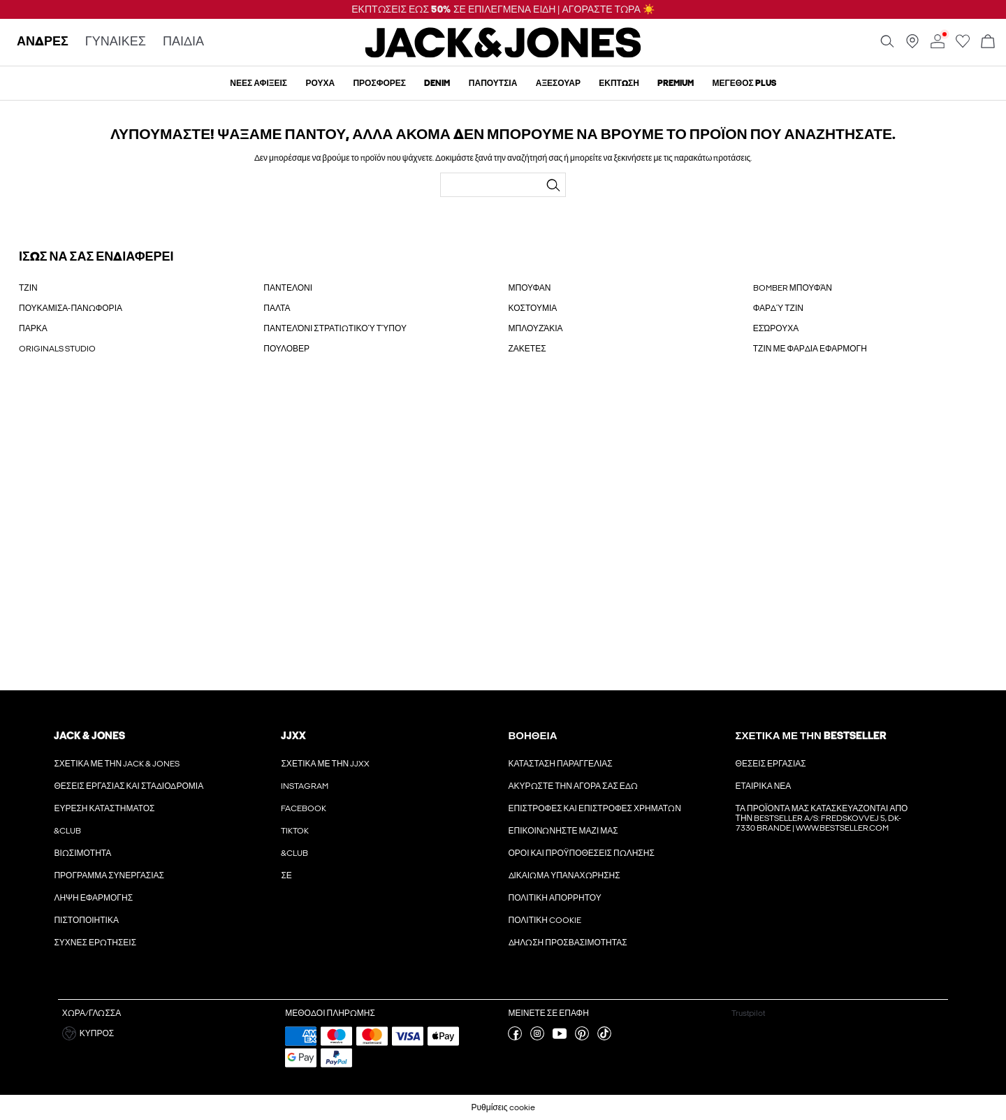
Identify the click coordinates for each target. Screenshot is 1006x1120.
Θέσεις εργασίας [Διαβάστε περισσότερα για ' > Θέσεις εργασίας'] (771, 764)
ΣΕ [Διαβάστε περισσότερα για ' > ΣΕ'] (286, 875)
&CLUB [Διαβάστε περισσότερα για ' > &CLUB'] (67, 831)
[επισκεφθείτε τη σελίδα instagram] (537, 1037)
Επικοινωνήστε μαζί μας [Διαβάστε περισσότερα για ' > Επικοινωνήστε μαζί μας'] (563, 831)
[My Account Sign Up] (503, 536)
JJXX (293, 735)
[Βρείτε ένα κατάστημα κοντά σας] (912, 45)
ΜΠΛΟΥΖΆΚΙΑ (536, 328)
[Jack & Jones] (503, 54)
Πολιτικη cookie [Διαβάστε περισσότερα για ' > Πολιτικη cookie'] (545, 920)
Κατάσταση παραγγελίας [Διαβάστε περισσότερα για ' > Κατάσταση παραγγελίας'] (561, 764)
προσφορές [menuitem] (379, 83)
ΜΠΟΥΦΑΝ (530, 288)
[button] (168, 1033)
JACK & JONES (89, 735)
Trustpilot (748, 1013)
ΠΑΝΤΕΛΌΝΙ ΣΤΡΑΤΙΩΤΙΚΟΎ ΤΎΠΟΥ (335, 328)
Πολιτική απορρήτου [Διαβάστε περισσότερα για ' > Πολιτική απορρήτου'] (555, 898)
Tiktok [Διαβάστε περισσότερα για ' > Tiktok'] (295, 831)
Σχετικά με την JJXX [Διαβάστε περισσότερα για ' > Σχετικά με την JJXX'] (325, 764)
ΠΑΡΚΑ (33, 328)
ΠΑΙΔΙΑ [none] (183, 42)
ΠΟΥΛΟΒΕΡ (286, 349)
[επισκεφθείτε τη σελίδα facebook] (515, 1037)
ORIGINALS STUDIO (57, 349)
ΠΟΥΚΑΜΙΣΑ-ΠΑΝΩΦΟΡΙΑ (70, 308)
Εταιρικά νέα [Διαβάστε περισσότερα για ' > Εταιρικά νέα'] (764, 786)
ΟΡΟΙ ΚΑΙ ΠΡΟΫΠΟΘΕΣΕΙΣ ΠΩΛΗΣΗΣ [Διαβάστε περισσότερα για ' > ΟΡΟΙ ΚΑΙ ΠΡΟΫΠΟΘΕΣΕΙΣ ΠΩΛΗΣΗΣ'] (582, 853)
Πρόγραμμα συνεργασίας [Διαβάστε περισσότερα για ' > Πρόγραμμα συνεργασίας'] (109, 875)
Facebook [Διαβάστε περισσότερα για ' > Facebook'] (303, 808)
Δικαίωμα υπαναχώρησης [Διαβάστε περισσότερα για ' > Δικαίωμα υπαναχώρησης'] (564, 875)
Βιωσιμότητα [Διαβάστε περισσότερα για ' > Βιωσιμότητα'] (82, 853)
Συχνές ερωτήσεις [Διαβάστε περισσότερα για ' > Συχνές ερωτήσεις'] (95, 942)
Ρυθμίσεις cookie (502, 1107)
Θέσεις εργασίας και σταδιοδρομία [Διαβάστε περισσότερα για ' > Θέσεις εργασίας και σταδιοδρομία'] (128, 786)
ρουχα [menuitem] (320, 83)
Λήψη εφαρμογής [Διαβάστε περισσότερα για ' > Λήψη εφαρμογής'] (93, 898)
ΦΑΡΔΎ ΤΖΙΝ (778, 308)
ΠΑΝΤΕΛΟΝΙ (287, 288)
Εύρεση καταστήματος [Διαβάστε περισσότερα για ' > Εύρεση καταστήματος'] (104, 808)
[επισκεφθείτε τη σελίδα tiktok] (604, 1037)
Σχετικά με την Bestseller (811, 735)
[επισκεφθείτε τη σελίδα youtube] (560, 1037)
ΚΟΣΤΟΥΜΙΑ (533, 308)
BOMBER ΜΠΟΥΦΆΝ (792, 288)
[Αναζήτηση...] (553, 185)
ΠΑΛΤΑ (276, 308)
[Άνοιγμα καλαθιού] (988, 42)
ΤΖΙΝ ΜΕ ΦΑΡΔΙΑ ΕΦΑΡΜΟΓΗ (810, 349)
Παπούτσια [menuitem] (493, 83)
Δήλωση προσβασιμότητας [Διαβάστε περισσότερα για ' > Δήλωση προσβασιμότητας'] (568, 942)
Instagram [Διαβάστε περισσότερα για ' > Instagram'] (304, 786)
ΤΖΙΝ (28, 288)
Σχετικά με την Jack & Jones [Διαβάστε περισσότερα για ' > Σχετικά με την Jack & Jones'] (117, 764)
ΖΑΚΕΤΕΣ (527, 349)
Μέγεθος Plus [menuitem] (744, 83)
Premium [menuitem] (675, 83)
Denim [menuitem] (437, 83)
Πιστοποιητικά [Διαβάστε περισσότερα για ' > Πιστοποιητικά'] (86, 920)
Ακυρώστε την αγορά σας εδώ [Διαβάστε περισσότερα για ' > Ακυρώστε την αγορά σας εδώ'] (573, 786)
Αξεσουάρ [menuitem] (558, 83)
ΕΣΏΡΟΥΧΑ (776, 328)
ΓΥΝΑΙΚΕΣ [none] (115, 42)
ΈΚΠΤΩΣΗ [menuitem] (619, 83)
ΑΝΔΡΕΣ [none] (42, 42)
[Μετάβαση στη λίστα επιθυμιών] (963, 45)
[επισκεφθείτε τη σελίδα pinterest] (582, 1037)
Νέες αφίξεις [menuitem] (258, 83)
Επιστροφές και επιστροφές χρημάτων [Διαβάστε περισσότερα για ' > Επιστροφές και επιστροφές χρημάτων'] (595, 808)
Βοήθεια (533, 735)
